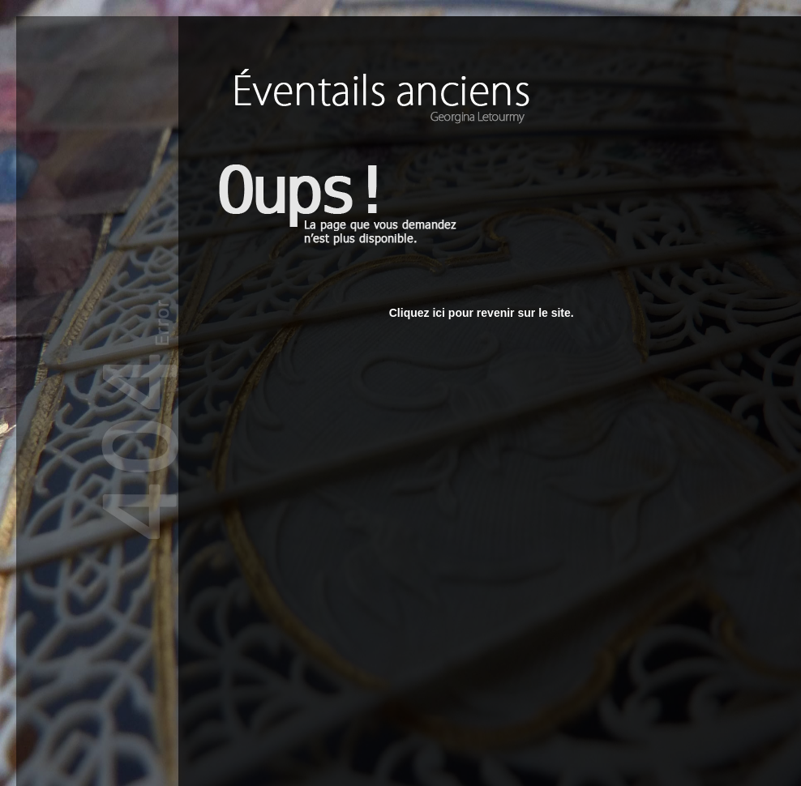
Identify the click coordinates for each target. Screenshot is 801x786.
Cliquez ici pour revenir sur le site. (481, 312)
